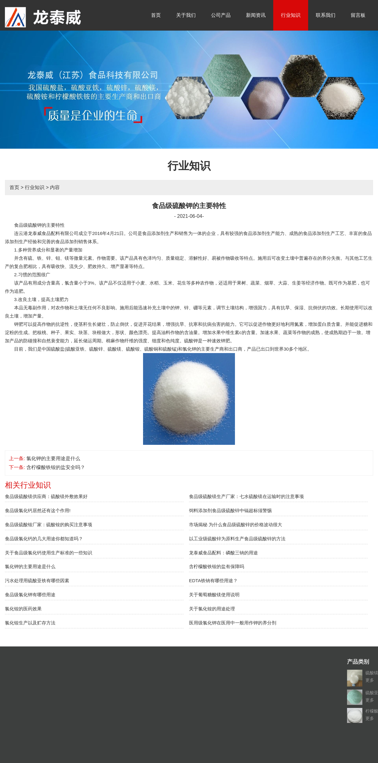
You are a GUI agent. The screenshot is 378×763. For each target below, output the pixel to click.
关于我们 (186, 15)
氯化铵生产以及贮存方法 (30, 622)
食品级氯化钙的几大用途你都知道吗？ (44, 538)
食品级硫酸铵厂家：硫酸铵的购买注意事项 (48, 524)
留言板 (358, 15)
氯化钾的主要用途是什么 (53, 458)
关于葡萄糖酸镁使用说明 (214, 594)
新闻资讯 (256, 15)
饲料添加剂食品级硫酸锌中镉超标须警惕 (230, 510)
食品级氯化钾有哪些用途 (30, 594)
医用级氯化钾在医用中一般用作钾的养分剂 (232, 622)
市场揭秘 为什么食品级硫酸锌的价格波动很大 (235, 524)
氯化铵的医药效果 (23, 608)
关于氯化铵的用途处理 (212, 608)
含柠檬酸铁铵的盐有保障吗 (216, 566)
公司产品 (221, 15)
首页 (156, 15)
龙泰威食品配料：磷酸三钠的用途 (223, 552)
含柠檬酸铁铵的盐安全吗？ (55, 467)
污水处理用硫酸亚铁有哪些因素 (37, 580)
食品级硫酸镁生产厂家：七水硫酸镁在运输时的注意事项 (246, 496)
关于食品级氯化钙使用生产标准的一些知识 (48, 552)
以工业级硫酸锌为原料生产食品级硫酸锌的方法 (237, 538)
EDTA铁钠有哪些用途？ (213, 580)
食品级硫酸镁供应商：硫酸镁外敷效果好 (46, 496)
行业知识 (291, 15)
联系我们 (325, 15)
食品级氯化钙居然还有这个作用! (37, 510)
